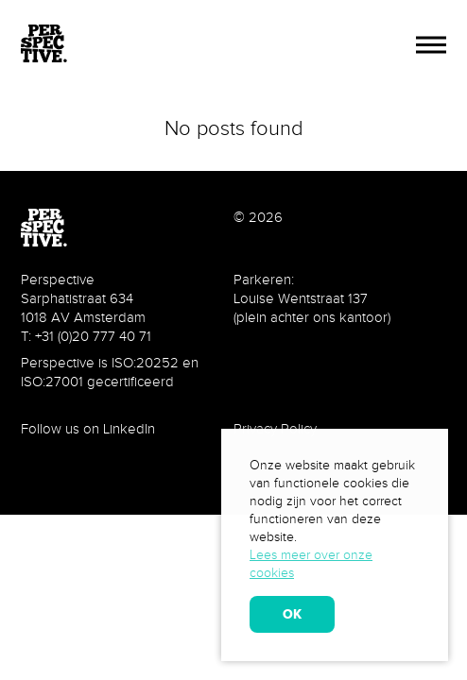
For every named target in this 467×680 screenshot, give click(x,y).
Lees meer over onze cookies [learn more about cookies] (311, 564)
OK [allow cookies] (292, 613)
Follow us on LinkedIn (88, 428)
